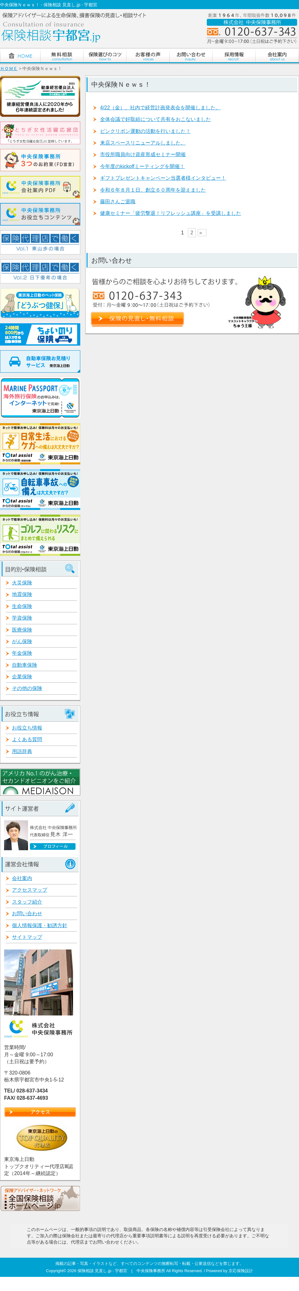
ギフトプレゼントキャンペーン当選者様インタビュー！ (163, 178)
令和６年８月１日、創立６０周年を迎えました (153, 190)
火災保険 (22, 582)
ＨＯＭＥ (9, 68)
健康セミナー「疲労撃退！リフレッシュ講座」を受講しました (170, 213)
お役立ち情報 (27, 727)
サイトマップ (27, 937)
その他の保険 (27, 688)
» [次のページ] (200, 232)
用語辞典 (22, 751)
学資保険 (22, 618)
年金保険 (22, 653)
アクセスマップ (29, 890)
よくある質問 (27, 739)
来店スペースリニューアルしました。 (143, 142)
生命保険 (22, 606)
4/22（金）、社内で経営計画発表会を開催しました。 (160, 107)
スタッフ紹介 (27, 902)
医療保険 (22, 629)
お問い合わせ (27, 913)
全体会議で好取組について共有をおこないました (155, 119)
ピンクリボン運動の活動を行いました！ (145, 131)
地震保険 (22, 594)
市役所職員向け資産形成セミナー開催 (143, 154)
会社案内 (22, 878)
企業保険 (22, 676)
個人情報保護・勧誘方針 (39, 925)
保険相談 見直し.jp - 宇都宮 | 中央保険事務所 (121, 1270)
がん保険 (22, 641)
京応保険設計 (240, 1270)
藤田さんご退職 (117, 201)
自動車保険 (24, 665)
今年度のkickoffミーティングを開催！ (142, 166)
